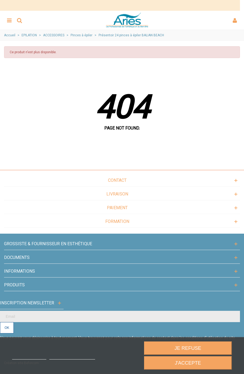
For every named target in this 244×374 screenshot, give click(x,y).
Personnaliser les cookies (72, 357)
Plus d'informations (29, 357)
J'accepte (188, 363)
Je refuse (188, 348)
